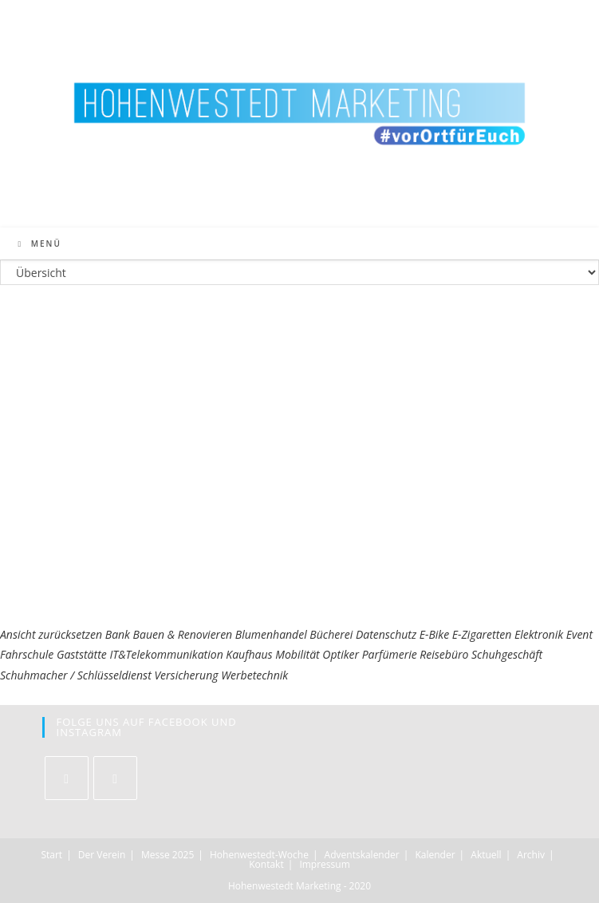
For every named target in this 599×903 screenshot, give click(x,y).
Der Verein (101, 854)
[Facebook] (67, 778)
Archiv (531, 854)
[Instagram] (115, 778)
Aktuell (486, 854)
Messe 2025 (167, 854)
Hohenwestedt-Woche (259, 854)
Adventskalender (362, 854)
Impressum (324, 864)
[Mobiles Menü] (39, 243)
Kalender (435, 854)
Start (51, 854)
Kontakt (266, 864)
